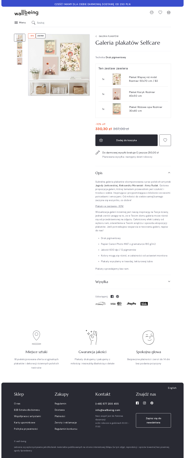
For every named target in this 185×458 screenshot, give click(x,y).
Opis (133, 172)
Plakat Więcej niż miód (143, 79)
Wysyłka (133, 281)
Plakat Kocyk (142, 94)
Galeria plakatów (106, 36)
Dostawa (60, 409)
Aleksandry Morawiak (131, 185)
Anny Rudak (151, 185)
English (172, 387)
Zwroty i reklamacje (66, 422)
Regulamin (60, 403)
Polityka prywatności (26, 428)
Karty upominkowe (24, 422)
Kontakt (102, 394)
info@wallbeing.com (107, 410)
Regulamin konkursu (66, 428)
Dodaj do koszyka (117, 140)
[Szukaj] (34, 22)
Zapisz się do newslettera (153, 420)
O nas (17, 403)
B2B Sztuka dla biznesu (27, 409)
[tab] (133, 173)
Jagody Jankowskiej (106, 185)
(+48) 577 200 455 (107, 403)
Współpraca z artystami (27, 416)
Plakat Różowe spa (145, 108)
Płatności (60, 416)
